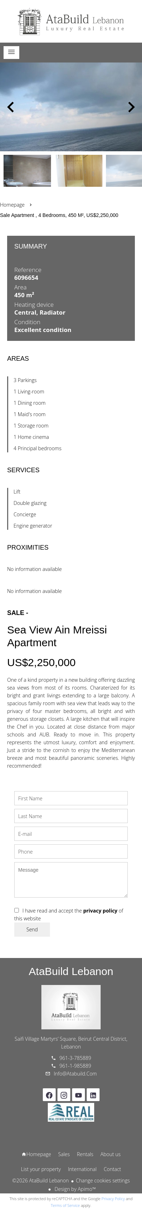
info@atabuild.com (75, 1073)
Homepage (71, 21)
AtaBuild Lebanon (71, 971)
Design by (74, 1189)
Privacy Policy (113, 1198)
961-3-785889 (75, 1058)
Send (32, 929)
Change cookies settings (103, 1180)
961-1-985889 (75, 1065)
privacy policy (100, 910)
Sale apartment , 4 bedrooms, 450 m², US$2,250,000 (59, 215)
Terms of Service (65, 1205)
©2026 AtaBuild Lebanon (40, 1180)
